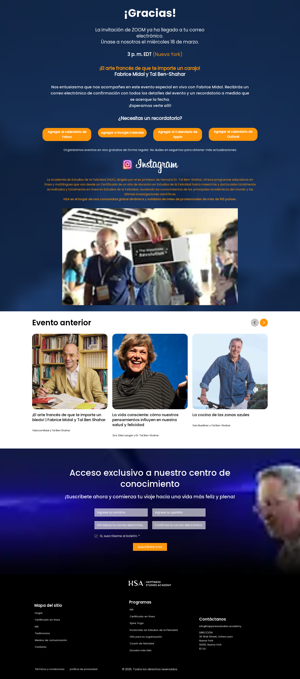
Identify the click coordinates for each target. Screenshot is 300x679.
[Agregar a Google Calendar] (122, 132)
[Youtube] (257, 669)
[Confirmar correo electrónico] (177, 525)
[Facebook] (224, 669)
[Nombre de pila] (120, 512)
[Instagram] (232, 669)
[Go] (255, 323)
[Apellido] (177, 512)
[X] (240, 669)
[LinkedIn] (249, 669)
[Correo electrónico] (120, 525)
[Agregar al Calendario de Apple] (177, 134)
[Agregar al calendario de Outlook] (233, 134)
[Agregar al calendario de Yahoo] (66, 134)
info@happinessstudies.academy (220, 626)
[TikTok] (265, 669)
